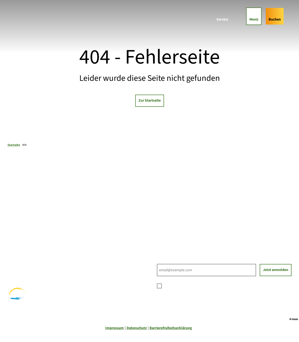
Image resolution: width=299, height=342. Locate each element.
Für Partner (166, 222)
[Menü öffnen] (254, 16)
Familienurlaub (19, 253)
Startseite (13, 145)
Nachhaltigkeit (169, 228)
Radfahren (15, 264)
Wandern (14, 259)
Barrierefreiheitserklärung (171, 328)
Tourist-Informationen (175, 233)
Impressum (114, 328)
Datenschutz (137, 328)
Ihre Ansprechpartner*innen (179, 211)
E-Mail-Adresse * (170, 261)
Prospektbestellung (173, 217)
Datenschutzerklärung (201, 285)
